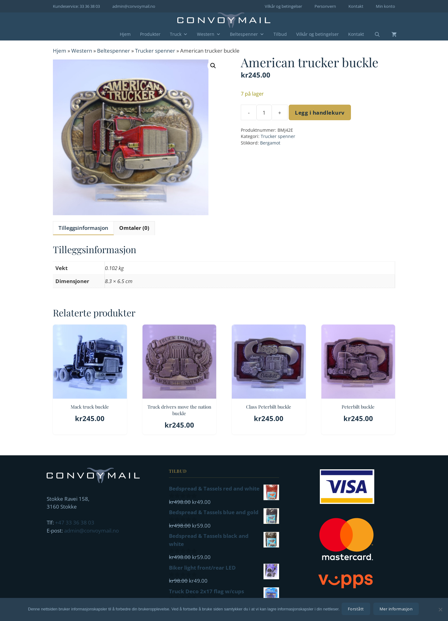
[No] (440, 610)
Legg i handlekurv (320, 112)
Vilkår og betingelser (283, 6)
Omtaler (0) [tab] (134, 227)
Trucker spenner (155, 50)
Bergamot (270, 143)
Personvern (325, 6)
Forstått (357, 610)
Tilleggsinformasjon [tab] (83, 227)
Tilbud (280, 34)
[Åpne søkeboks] (373, 35)
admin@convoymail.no (133, 6)
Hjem (125, 34)
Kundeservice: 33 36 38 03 (76, 6)
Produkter (150, 34)
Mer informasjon (397, 610)
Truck (179, 34)
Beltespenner (247, 34)
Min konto (385, 6)
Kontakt (355, 6)
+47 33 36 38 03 (74, 522)
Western (209, 34)
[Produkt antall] (264, 112)
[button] (213, 65)
